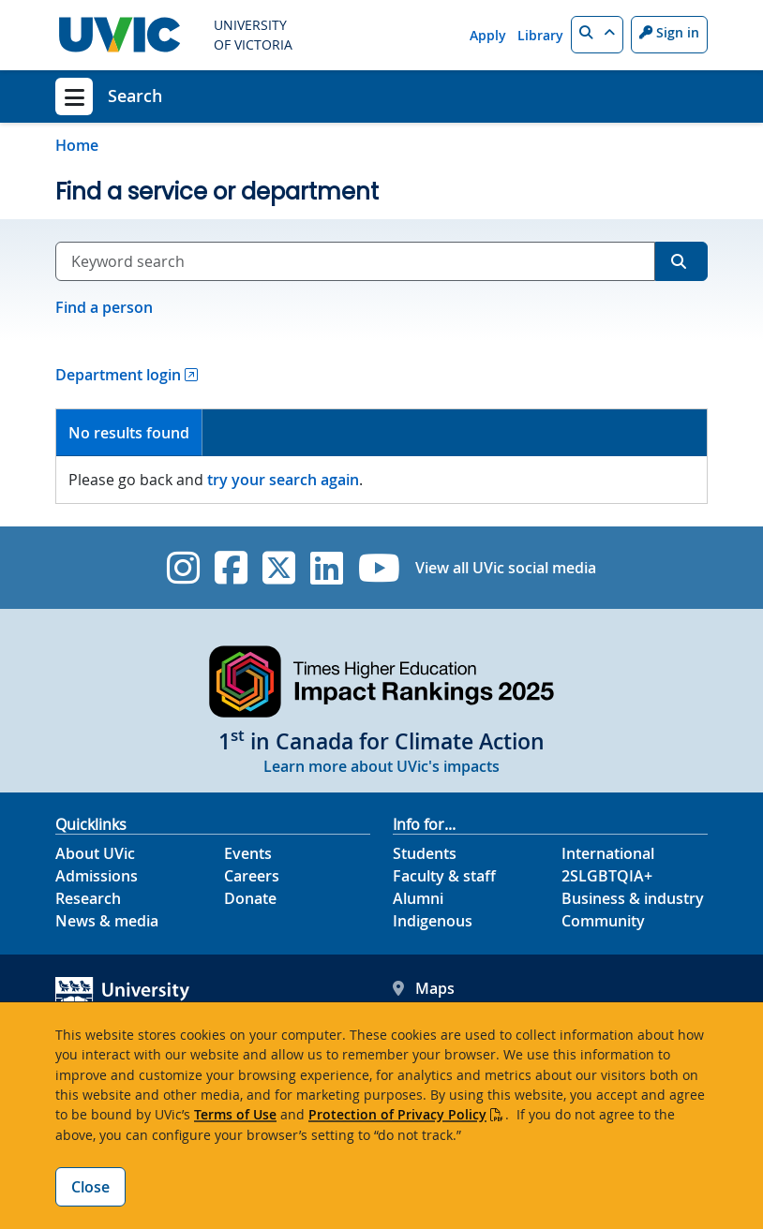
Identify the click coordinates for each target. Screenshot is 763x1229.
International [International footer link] (607, 853)
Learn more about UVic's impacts (381, 766)
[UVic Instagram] (183, 567)
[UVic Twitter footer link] (278, 567)
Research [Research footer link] (88, 898)
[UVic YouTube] (379, 567)
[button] (597, 34)
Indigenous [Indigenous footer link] (432, 921)
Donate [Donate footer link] (250, 898)
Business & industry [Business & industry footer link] (632, 898)
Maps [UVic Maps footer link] (424, 988)
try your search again (283, 479)
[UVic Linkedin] (326, 567)
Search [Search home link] (135, 95)
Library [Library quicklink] (540, 35)
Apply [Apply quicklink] (488, 35)
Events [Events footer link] (248, 853)
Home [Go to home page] (76, 145)
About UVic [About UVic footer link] (95, 853)
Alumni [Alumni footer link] (418, 898)
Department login (118, 374)
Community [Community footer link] (603, 921)
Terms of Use (235, 1114)
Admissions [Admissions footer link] (96, 876)
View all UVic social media (505, 567)
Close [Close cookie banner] (90, 1187)
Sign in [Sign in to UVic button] (669, 32)
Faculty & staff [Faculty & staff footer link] (444, 876)
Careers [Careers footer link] (251, 876)
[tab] (129, 433)
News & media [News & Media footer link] (106, 921)
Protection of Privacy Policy (397, 1114)
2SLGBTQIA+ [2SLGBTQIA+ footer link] (606, 876)
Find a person (104, 307)
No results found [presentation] (128, 432)
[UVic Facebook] (231, 567)
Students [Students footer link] (424, 853)
